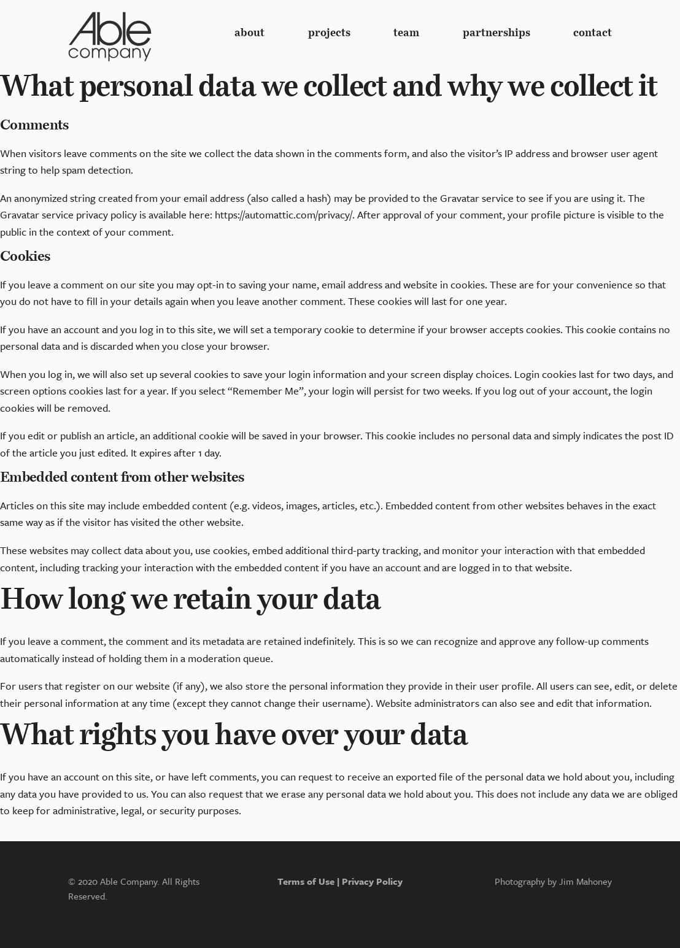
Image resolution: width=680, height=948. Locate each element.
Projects (329, 33)
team (406, 33)
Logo (110, 37)
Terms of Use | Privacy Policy (340, 881)
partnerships (496, 33)
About (249, 33)
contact (592, 33)
